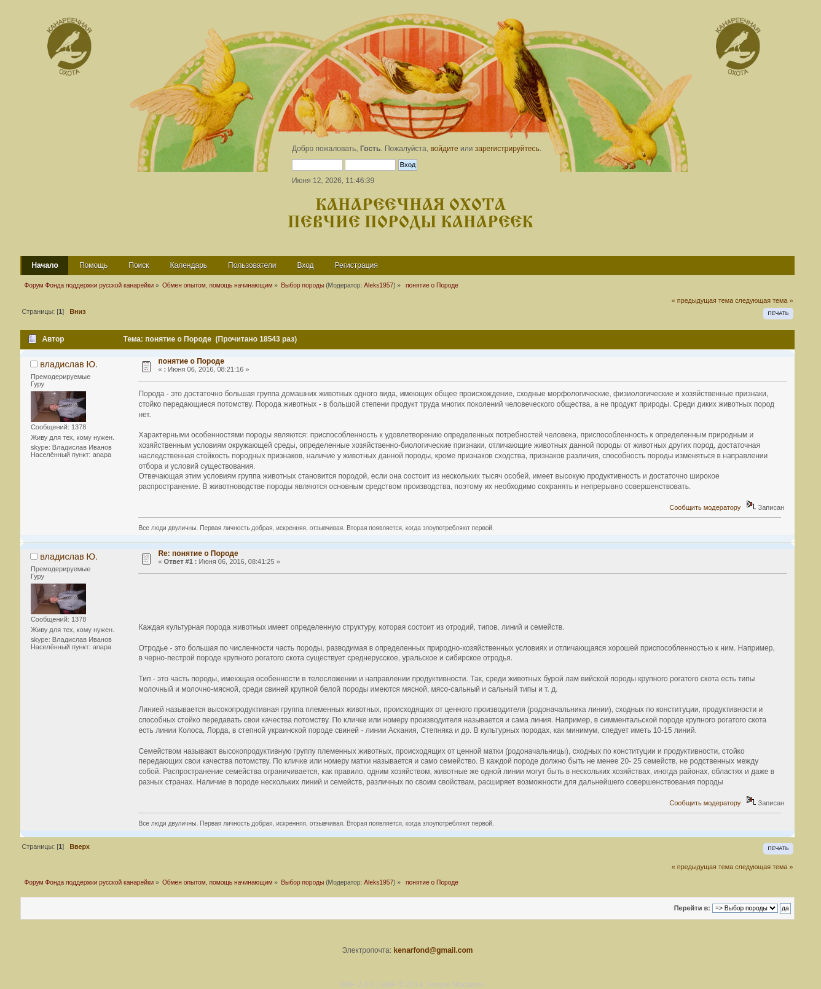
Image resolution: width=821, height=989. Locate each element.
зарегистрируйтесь (507, 148)
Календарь (189, 265)
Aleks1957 (378, 285)
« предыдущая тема (702, 300)
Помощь (93, 265)
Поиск (138, 265)
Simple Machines (456, 984)
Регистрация (356, 265)
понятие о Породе (191, 361)
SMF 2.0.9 (356, 984)
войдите (444, 148)
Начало (44, 265)
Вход (305, 265)
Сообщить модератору (704, 507)
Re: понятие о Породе (198, 553)
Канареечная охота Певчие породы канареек (410, 214)
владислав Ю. (69, 364)
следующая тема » (764, 300)
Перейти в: (692, 908)
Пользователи (252, 265)
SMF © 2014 (401, 984)
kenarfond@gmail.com (433, 950)
